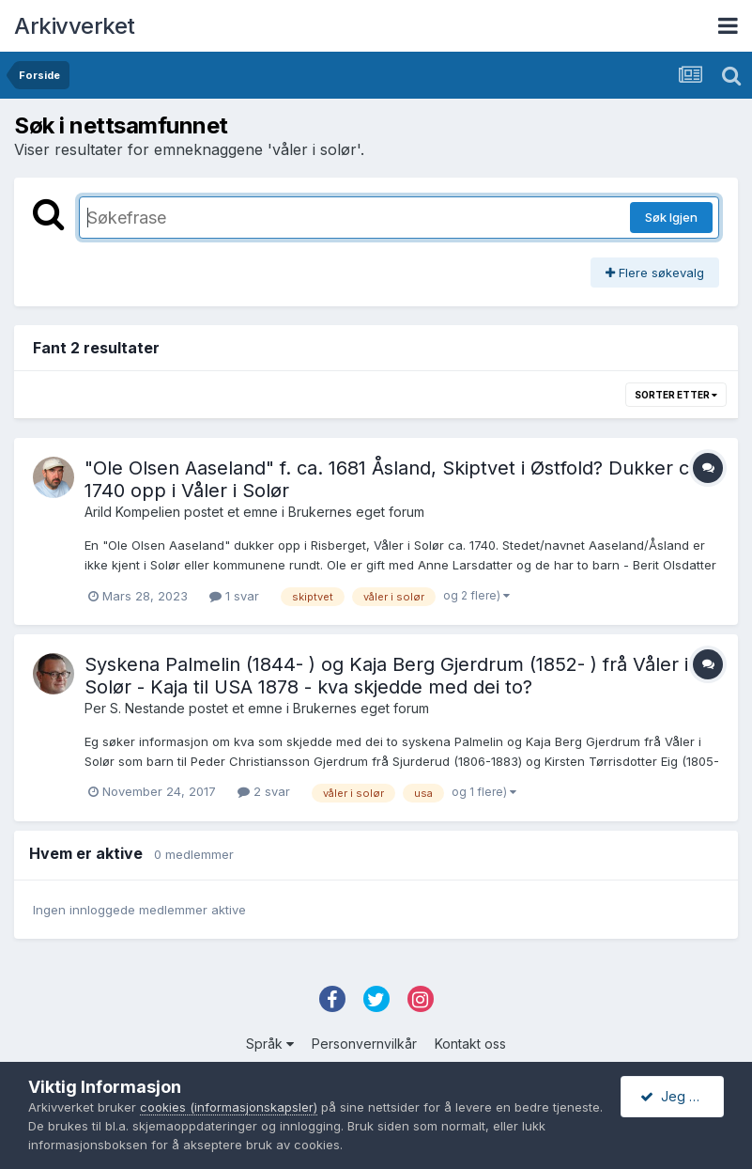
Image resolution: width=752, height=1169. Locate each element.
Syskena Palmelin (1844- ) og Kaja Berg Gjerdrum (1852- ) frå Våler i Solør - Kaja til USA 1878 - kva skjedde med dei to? (386, 675)
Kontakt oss (470, 1044)
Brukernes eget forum (356, 512)
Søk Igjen (671, 217)
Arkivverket (74, 25)
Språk (270, 1044)
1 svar (234, 595)
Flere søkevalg (655, 272)
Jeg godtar (682, 1096)
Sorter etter (676, 394)
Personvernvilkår (364, 1044)
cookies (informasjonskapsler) (228, 1106)
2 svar (264, 791)
